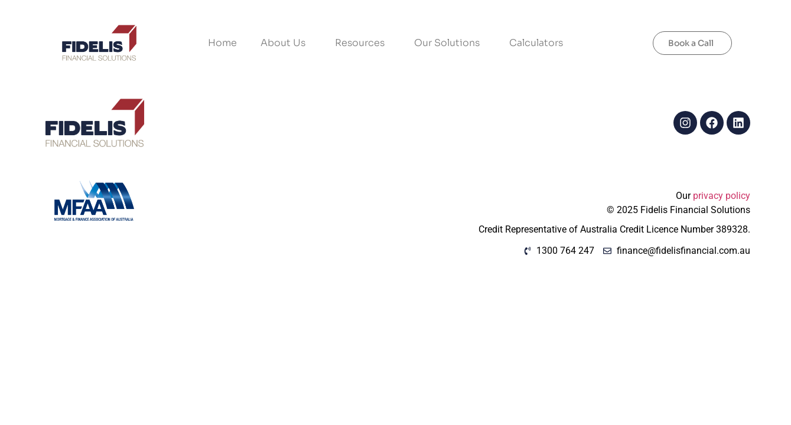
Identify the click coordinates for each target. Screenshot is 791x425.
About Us (286, 43)
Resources (362, 43)
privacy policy (721, 195)
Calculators (536, 43)
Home (222, 43)
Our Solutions (450, 43)
